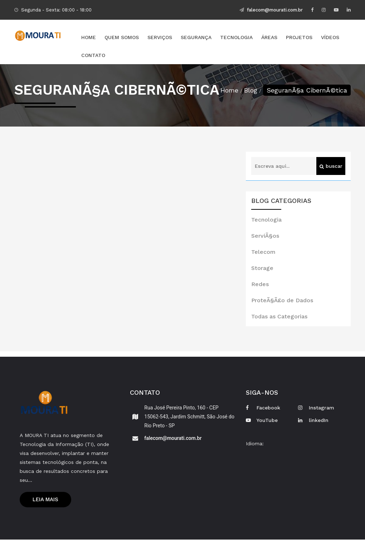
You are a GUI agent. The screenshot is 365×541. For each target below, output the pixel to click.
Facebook (263, 408)
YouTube (262, 420)
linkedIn (313, 420)
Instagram (316, 408)
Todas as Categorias (279, 316)
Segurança (196, 38)
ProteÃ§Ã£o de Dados (282, 300)
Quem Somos (121, 38)
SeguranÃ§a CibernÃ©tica (307, 90)
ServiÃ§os (265, 236)
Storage (262, 268)
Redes (260, 284)
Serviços (159, 38)
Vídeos (330, 38)
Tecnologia (236, 38)
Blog (250, 90)
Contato (93, 55)
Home (88, 38)
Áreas (269, 38)
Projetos (299, 38)
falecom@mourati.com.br (271, 10)
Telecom (263, 252)
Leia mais (45, 500)
